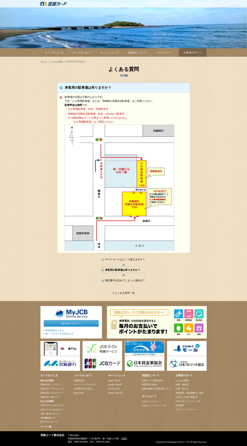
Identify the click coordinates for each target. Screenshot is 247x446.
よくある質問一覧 (123, 292)
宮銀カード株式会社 (52, 435)
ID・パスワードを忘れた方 (58, 334)
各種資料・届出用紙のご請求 (189, 393)
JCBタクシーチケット (153, 405)
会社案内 (179, 405)
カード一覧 (45, 426)
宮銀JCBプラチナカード (52, 388)
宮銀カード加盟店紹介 (152, 380)
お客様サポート (192, 52)
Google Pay (115, 384)
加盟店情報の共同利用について (157, 388)
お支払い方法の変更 (186, 397)
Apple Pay (114, 380)
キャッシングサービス (85, 384)
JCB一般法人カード (50, 413)
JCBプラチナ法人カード (52, 405)
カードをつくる (54, 52)
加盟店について (137, 52)
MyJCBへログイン (79, 323)
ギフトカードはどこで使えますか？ (125, 259)
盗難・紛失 (182, 384)
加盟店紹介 (79, 380)
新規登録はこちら (54, 330)
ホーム (44, 61)
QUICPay (113, 388)
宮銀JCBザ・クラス (50, 384)
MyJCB (78, 393)
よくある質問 (57, 61)
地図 (124, 438)
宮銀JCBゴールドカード (52, 393)
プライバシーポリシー (186, 409)
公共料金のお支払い (84, 388)
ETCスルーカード (49, 422)
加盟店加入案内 (149, 384)
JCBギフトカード (150, 401)
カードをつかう (82, 52)
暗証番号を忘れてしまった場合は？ (125, 280)
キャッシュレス (109, 52)
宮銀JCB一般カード (50, 397)
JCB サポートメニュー (187, 401)
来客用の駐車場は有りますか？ (122, 269)
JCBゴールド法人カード (52, 409)
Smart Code (115, 393)
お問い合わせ (181, 388)
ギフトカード (165, 52)
